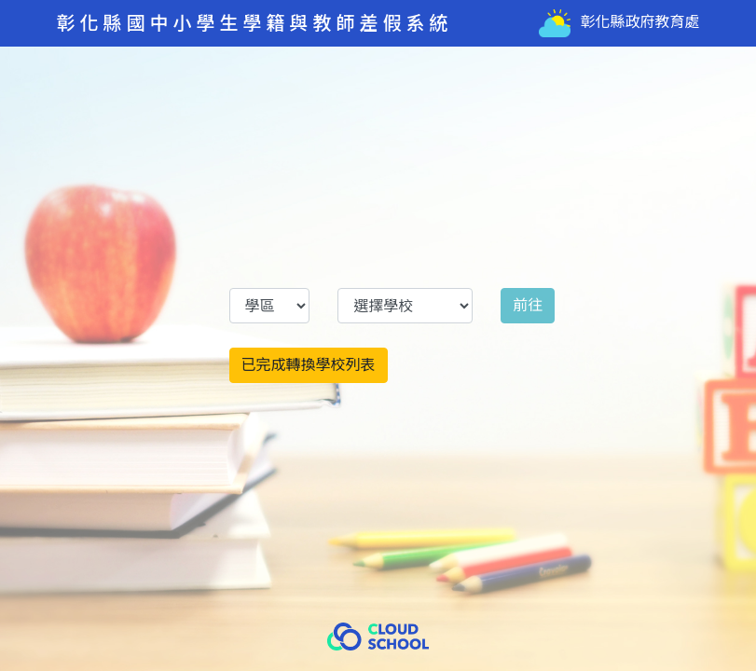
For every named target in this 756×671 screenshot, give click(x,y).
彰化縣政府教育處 (619, 23)
